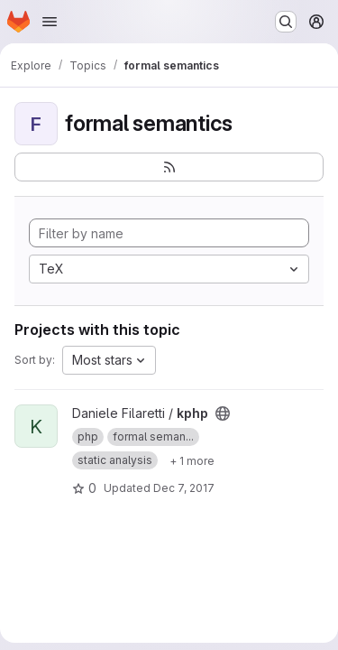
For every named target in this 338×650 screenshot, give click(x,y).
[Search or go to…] (286, 21)
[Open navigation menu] (49, 21)
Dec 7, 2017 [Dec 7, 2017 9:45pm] (184, 488)
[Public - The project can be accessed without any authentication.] (222, 413)
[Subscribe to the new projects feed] (169, 167)
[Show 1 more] (192, 460)
